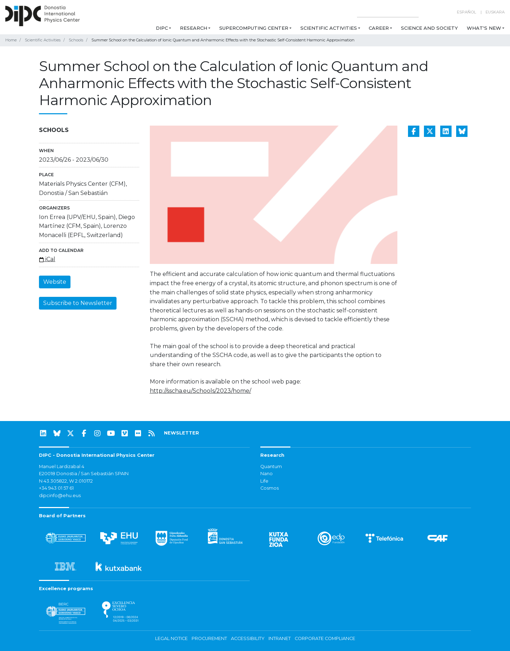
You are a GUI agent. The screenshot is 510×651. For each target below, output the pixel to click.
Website (54, 281)
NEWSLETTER (181, 433)
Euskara (495, 12)
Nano (266, 473)
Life (264, 481)
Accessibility (248, 638)
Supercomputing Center (253, 28)
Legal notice (171, 638)
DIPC (162, 28)
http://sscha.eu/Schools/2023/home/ (200, 390)
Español (466, 12)
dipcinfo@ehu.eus (60, 495)
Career (379, 28)
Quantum (271, 466)
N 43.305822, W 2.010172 (66, 481)
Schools (76, 40)
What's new (484, 28)
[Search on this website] (388, 12)
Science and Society (429, 28)
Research (193, 28)
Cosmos (269, 488)
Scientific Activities (328, 28)
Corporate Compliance (325, 638)
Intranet (279, 638)
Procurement (209, 638)
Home (11, 40)
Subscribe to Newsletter (77, 303)
